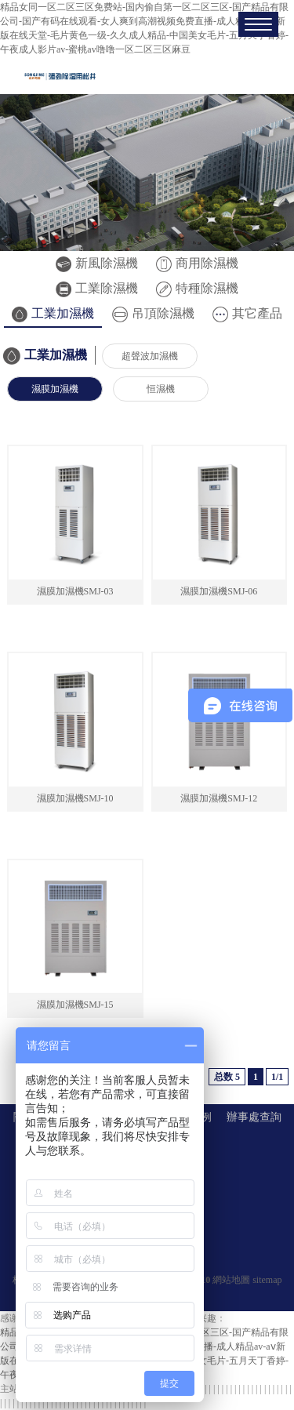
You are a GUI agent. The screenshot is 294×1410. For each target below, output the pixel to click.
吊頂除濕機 (153, 313)
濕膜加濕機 (54, 388)
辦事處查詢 (254, 1117)
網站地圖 (231, 1279)
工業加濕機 (53, 313)
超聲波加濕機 (150, 356)
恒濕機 (161, 388)
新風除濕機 (97, 263)
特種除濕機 (197, 288)
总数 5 (227, 1076)
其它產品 (247, 313)
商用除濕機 (197, 263)
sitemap (266, 1279)
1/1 (277, 1076)
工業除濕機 (97, 288)
